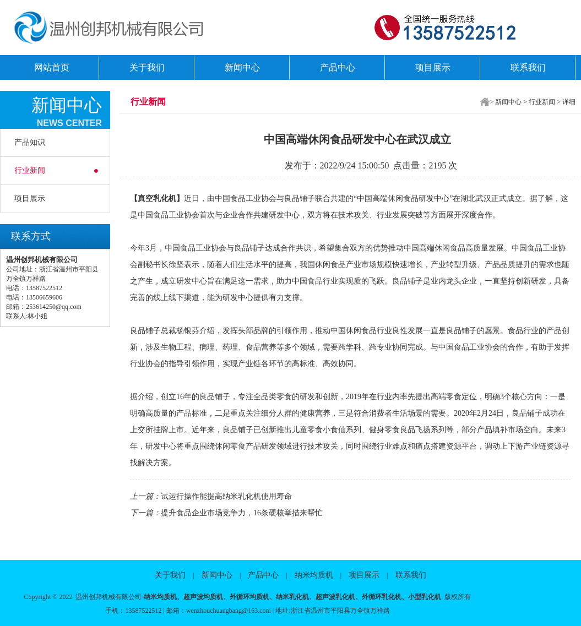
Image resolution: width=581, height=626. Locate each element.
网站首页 (51, 67)
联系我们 (528, 67)
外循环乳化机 (381, 597)
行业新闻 (29, 170)
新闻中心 (242, 67)
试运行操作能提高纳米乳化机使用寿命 (226, 496)
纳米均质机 (314, 575)
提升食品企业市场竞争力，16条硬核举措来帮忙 (242, 513)
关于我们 (147, 67)
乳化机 (164, 198)
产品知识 (29, 142)
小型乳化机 (424, 597)
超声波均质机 (203, 597)
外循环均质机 (249, 597)
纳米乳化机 (292, 597)
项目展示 (432, 67)
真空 (145, 198)
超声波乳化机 (335, 597)
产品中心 (337, 67)
